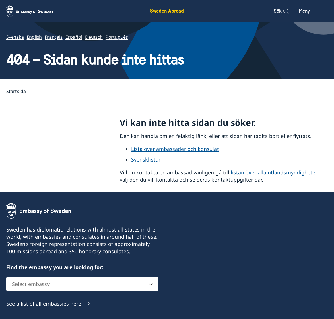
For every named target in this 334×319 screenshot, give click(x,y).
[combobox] (82, 284)
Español (73, 37)
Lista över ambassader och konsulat (175, 148)
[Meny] (315, 11)
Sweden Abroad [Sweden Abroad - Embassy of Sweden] (167, 10)
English (34, 37)
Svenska (15, 37)
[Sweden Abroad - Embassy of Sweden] (35, 11)
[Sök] (282, 11)
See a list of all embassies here (43, 303)
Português (117, 37)
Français (53, 37)
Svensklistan (146, 159)
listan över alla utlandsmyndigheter (274, 172)
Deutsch (94, 37)
